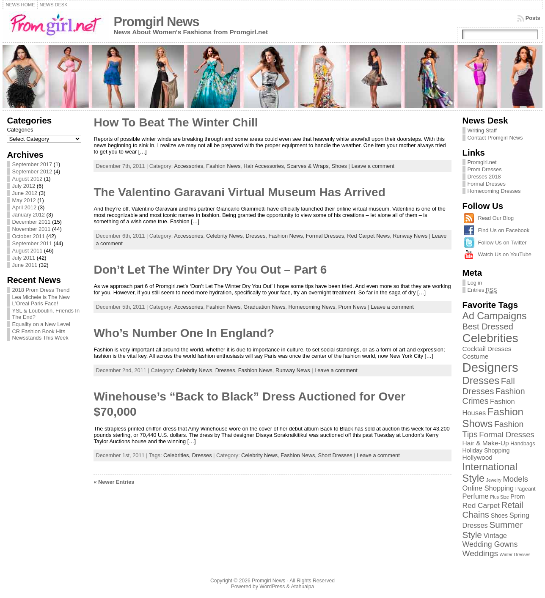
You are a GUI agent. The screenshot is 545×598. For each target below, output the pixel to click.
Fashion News (223, 166)
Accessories (188, 166)
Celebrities (176, 455)
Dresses (255, 236)
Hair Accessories (263, 166)
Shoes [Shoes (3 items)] (499, 515)
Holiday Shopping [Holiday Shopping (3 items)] (486, 450)
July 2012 (23, 186)
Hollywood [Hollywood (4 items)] (477, 457)
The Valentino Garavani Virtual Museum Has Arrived (239, 192)
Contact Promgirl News (495, 137)
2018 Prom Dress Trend (40, 290)
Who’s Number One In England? (184, 333)
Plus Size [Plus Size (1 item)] (499, 496)
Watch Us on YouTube (504, 254)
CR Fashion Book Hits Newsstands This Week (40, 334)
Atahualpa (302, 587)
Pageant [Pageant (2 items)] (525, 489)
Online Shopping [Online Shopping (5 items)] (488, 488)
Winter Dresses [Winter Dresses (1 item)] (515, 554)
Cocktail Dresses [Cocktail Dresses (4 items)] (487, 348)
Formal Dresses (325, 236)
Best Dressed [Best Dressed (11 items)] (487, 326)
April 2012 (24, 207)
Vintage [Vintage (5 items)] (495, 535)
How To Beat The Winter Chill (176, 122)
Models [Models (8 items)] (515, 479)
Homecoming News (311, 307)
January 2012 (28, 214)
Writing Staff (482, 130)
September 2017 (32, 164)
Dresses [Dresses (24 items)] (481, 380)
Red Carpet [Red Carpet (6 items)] (481, 505)
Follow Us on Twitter (502, 242)
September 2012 (32, 171)
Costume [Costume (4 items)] (475, 356)
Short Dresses (335, 455)
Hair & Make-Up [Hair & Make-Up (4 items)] (485, 443)
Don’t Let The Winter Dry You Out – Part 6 (210, 269)
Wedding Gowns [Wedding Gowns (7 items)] (490, 544)
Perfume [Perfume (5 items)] (475, 496)
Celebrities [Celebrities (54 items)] (490, 338)
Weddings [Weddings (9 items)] (480, 553)
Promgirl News (156, 21)
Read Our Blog (496, 218)
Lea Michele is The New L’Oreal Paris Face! (40, 300)
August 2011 (27, 250)
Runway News (410, 236)
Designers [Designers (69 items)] (490, 367)
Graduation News (264, 307)
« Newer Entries (114, 482)
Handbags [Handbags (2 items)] (522, 443)
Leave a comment (372, 166)
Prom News (352, 307)
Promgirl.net (482, 162)
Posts (533, 18)
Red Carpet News (368, 236)
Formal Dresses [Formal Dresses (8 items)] (506, 434)
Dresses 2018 (484, 176)
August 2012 (27, 179)
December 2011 (31, 222)
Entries (482, 290)
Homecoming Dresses (494, 191)
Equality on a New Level (41, 324)
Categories (20, 129)
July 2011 (23, 258)
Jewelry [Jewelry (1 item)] (493, 480)
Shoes (339, 166)
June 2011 (24, 265)
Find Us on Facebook (504, 230)
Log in (475, 283)
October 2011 (28, 236)
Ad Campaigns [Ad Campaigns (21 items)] (494, 315)
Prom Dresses (485, 169)
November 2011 (31, 229)
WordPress (272, 587)
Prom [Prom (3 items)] (517, 496)
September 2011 (32, 243)
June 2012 (24, 193)
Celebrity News (224, 236)
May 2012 (24, 200)
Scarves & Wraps (308, 166)
